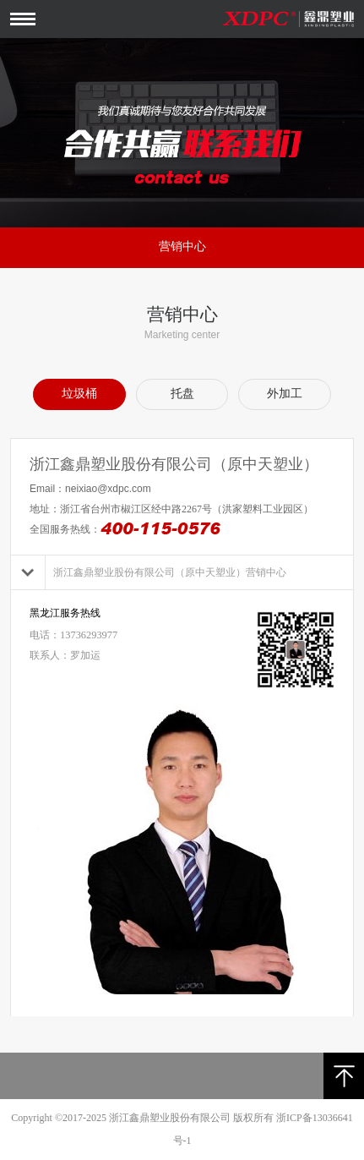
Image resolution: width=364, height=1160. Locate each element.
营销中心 (182, 246)
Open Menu (22, 18)
